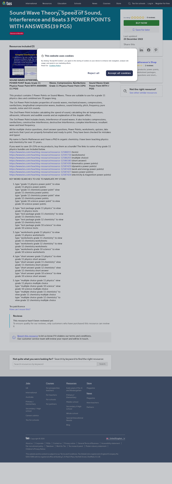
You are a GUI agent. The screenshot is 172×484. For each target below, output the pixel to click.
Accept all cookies (119, 73)
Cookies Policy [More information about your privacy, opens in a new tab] (55, 65)
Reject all (93, 73)
